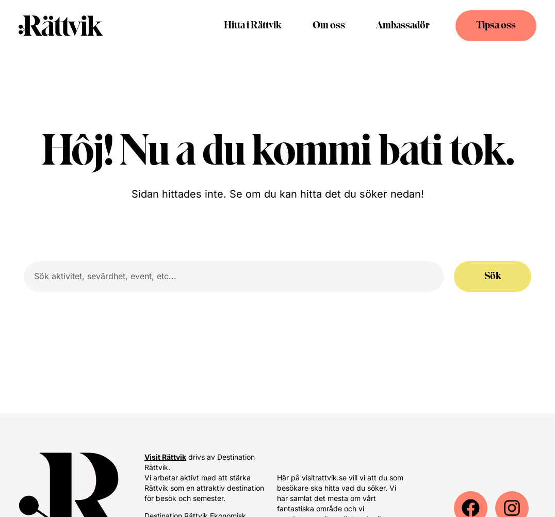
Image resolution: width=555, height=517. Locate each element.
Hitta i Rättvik (253, 26)
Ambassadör (403, 26)
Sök (492, 276)
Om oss (329, 26)
